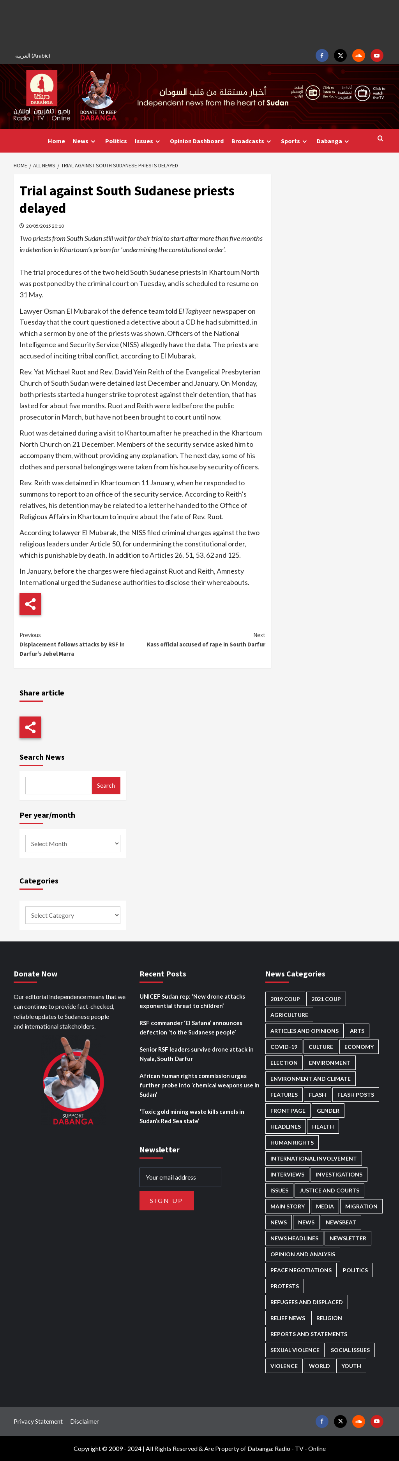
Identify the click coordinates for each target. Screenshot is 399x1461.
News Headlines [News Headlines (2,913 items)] (294, 1238)
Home (56, 141)
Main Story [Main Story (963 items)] (287, 1206)
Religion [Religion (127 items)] (329, 1318)
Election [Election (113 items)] (284, 1062)
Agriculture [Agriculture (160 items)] (289, 1014)
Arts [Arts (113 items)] (357, 1030)
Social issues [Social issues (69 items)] (350, 1350)
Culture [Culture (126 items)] (321, 1046)
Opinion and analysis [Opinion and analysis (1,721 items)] (302, 1254)
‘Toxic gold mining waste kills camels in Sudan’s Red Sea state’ (191, 1116)
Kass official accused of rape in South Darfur (203, 639)
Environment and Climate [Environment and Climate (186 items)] (310, 1078)
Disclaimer (84, 1421)
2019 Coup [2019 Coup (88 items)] (285, 999)
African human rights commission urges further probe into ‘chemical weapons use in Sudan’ (199, 1085)
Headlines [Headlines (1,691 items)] (285, 1126)
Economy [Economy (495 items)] (359, 1046)
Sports (295, 141)
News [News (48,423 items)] (278, 1222)
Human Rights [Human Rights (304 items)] (292, 1142)
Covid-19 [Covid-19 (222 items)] (283, 1046)
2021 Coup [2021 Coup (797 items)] (326, 999)
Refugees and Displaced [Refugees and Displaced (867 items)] (306, 1302)
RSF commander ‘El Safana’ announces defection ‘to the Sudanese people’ (190, 1027)
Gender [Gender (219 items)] (328, 1110)
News (85, 141)
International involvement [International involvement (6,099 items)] (313, 1158)
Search (106, 785)
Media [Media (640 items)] (325, 1206)
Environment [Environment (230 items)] (330, 1062)
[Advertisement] (199, 23)
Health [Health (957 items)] (323, 1126)
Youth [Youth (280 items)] (351, 1366)
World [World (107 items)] (319, 1366)
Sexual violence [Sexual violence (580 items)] (295, 1350)
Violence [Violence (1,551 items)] (284, 1366)
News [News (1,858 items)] (306, 1222)
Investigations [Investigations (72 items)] (339, 1174)
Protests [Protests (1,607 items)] (284, 1286)
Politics (116, 141)
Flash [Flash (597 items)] (317, 1094)
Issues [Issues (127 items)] (279, 1190)
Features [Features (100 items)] (284, 1094)
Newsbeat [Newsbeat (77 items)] (341, 1222)
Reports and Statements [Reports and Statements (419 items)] (308, 1334)
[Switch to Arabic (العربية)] (34, 55)
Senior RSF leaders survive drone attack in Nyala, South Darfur (196, 1054)
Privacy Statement (38, 1421)
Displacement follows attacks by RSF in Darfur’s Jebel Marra (81, 643)
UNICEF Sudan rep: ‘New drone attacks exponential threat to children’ (192, 1001)
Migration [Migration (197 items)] (361, 1206)
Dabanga (334, 141)
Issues (148, 141)
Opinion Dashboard (197, 141)
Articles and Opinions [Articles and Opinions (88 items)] (304, 1030)
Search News (42, 757)
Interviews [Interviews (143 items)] (287, 1174)
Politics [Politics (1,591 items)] (355, 1270)
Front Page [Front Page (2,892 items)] (287, 1110)
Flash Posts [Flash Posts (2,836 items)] (355, 1094)
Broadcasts (252, 141)
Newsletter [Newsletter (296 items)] (348, 1238)
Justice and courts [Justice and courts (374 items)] (329, 1190)
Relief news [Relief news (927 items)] (287, 1318)
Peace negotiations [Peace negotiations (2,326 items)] (301, 1270)
